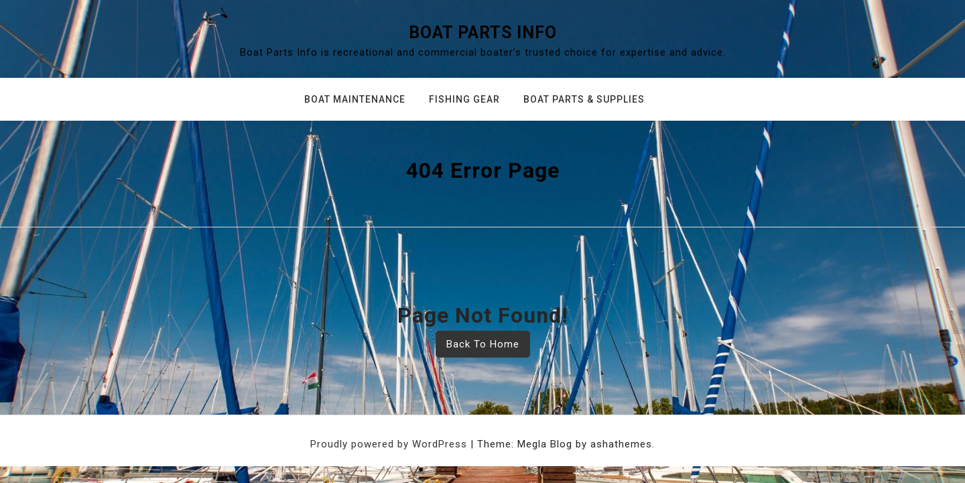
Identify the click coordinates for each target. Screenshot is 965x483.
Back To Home (482, 344)
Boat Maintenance (354, 99)
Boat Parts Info (483, 32)
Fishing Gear (464, 99)
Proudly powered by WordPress (390, 444)
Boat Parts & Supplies (584, 99)
